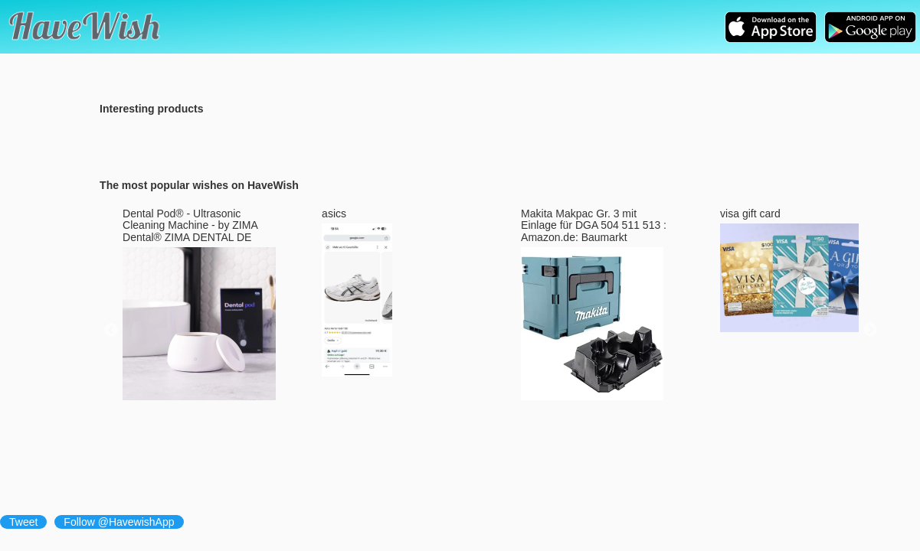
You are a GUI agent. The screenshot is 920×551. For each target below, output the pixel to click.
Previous (111, 330)
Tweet (23, 522)
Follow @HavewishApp (119, 522)
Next (870, 330)
